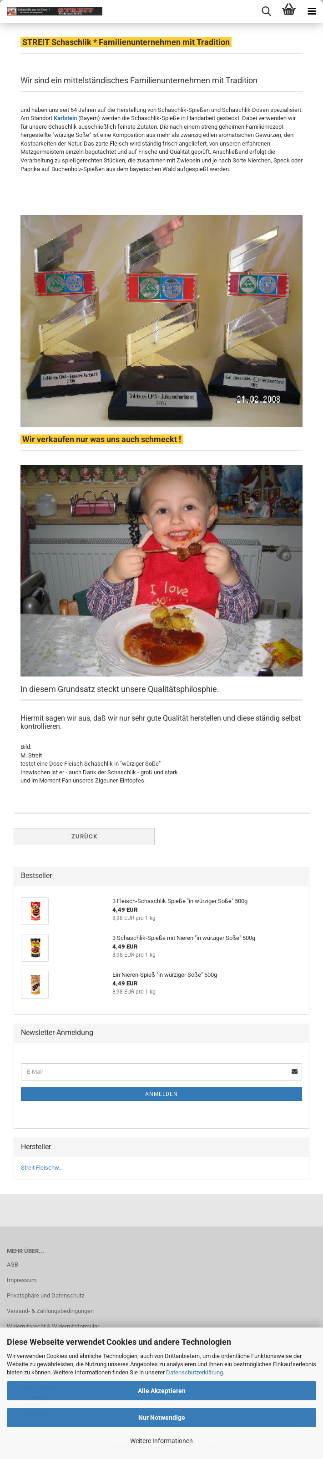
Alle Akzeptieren (162, 1390)
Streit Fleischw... (42, 1167)
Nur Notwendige (161, 1417)
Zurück (84, 836)
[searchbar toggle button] (266, 11)
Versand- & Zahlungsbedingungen (50, 1311)
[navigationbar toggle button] (311, 11)
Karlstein (65, 118)
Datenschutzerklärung (194, 1372)
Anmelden (161, 1094)
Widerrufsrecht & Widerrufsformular (53, 1326)
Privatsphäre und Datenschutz (45, 1295)
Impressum (21, 1280)
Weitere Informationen (161, 1440)
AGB (12, 1264)
